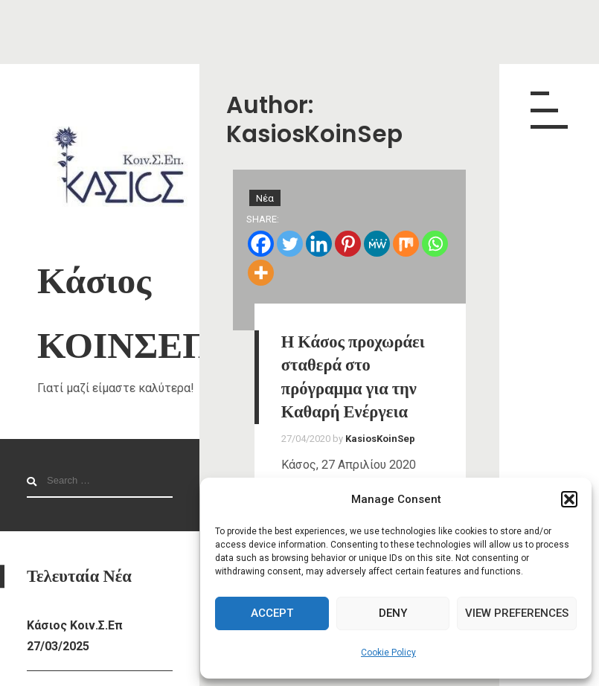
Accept (272, 613)
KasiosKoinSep (380, 438)
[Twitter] (290, 244)
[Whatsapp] (435, 244)
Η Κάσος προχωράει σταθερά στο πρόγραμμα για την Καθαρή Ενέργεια (353, 377)
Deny (393, 613)
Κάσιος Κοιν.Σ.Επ (75, 625)
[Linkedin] (319, 244)
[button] (569, 499)
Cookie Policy (388, 652)
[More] (261, 273)
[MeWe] (377, 244)
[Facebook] (261, 244)
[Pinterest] (348, 244)
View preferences (516, 613)
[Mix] (406, 244)
